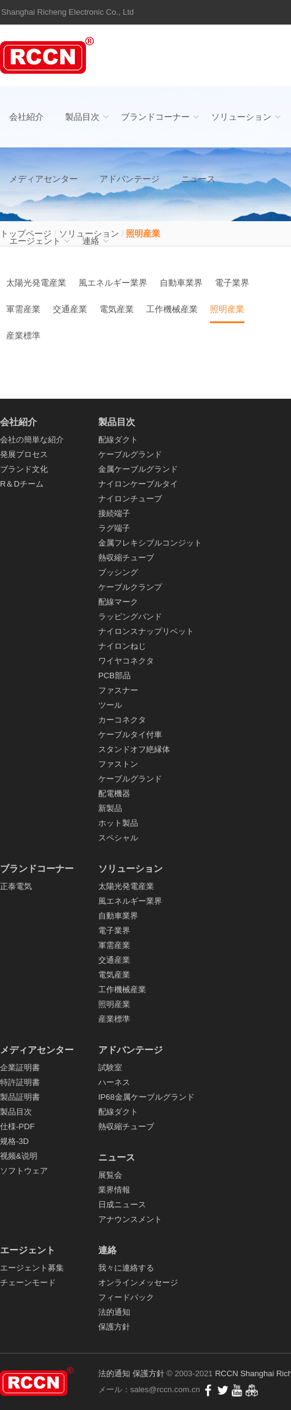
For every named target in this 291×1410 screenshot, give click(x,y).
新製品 (110, 808)
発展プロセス (24, 454)
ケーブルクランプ (130, 587)
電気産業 (116, 309)
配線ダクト (118, 439)
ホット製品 (118, 823)
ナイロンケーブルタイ (138, 483)
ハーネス (114, 1082)
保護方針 (114, 1326)
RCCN (226, 1373)
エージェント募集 (32, 1267)
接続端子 (114, 513)
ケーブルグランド (130, 454)
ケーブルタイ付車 (130, 734)
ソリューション (241, 117)
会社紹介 (26, 117)
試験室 (110, 1067)
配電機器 (114, 793)
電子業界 (232, 283)
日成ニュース (122, 1204)
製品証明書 (20, 1097)
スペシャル (118, 837)
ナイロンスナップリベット (146, 631)
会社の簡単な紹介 (32, 439)
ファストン (118, 764)
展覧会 (110, 1175)
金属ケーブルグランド (138, 469)
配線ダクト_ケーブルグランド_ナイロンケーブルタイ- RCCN (49, 55)
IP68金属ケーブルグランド (146, 1097)
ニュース (198, 179)
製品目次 (82, 117)
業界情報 (114, 1189)
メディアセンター (43, 179)
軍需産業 (23, 309)
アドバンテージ (129, 179)
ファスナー (118, 690)
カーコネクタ (122, 719)
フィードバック (126, 1297)
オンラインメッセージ (138, 1282)
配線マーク (118, 601)
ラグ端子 (114, 528)
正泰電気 (16, 886)
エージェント (35, 241)
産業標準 (23, 335)
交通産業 (70, 309)
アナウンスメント (130, 1219)
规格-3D (14, 1141)
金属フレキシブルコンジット (150, 542)
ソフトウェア (24, 1170)
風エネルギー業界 (113, 283)
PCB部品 (114, 675)
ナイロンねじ (122, 646)
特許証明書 (20, 1082)
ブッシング (118, 572)
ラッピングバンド (130, 616)
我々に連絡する (126, 1267)
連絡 (90, 241)
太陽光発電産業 (36, 283)
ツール (110, 705)
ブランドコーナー (155, 117)
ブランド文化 (24, 469)
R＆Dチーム (22, 483)
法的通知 (114, 1312)
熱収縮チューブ (126, 557)
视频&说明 (18, 1156)
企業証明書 (20, 1067)
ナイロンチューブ (130, 498)
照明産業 (227, 309)
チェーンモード (28, 1282)
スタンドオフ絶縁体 (134, 749)
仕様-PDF (17, 1126)
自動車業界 (181, 283)
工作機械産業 (172, 309)
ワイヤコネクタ (126, 660)
